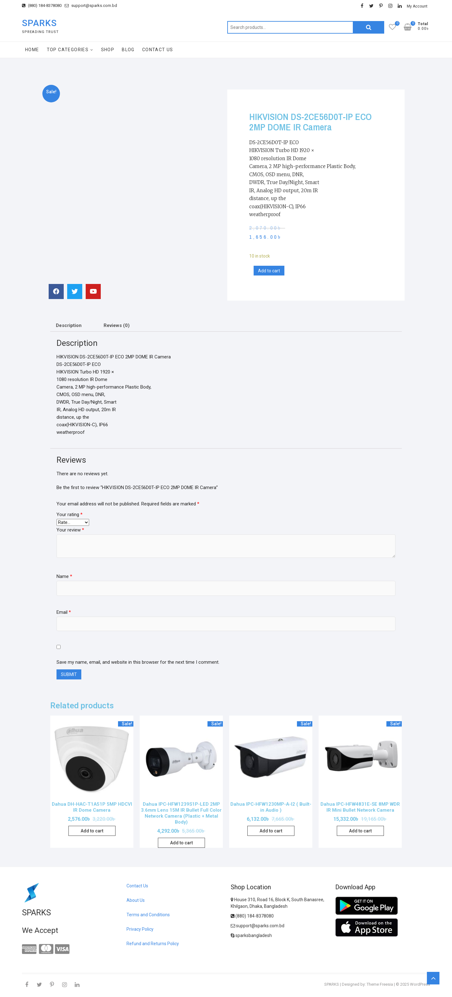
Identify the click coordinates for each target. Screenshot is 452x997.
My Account (417, 6)
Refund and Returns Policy (152, 943)
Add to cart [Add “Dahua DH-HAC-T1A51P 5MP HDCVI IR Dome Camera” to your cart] (92, 830)
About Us (135, 900)
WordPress (420, 984)
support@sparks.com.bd (91, 5)
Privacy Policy (139, 929)
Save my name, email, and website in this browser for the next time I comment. (137, 662)
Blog (128, 49)
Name (64, 576)
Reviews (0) (117, 325)
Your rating (69, 514)
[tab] (68, 325)
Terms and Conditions (148, 914)
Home (32, 49)
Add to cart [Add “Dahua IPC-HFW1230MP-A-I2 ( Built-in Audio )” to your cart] (271, 830)
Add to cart (269, 270)
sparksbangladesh (251, 935)
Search (368, 27)
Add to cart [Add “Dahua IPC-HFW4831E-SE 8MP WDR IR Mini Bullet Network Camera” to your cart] (360, 830)
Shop (108, 49)
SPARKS (39, 23)
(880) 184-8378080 (42, 5)
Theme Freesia (380, 984)
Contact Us (157, 49)
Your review (70, 530)
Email (63, 612)
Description (69, 325)
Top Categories (68, 49)
